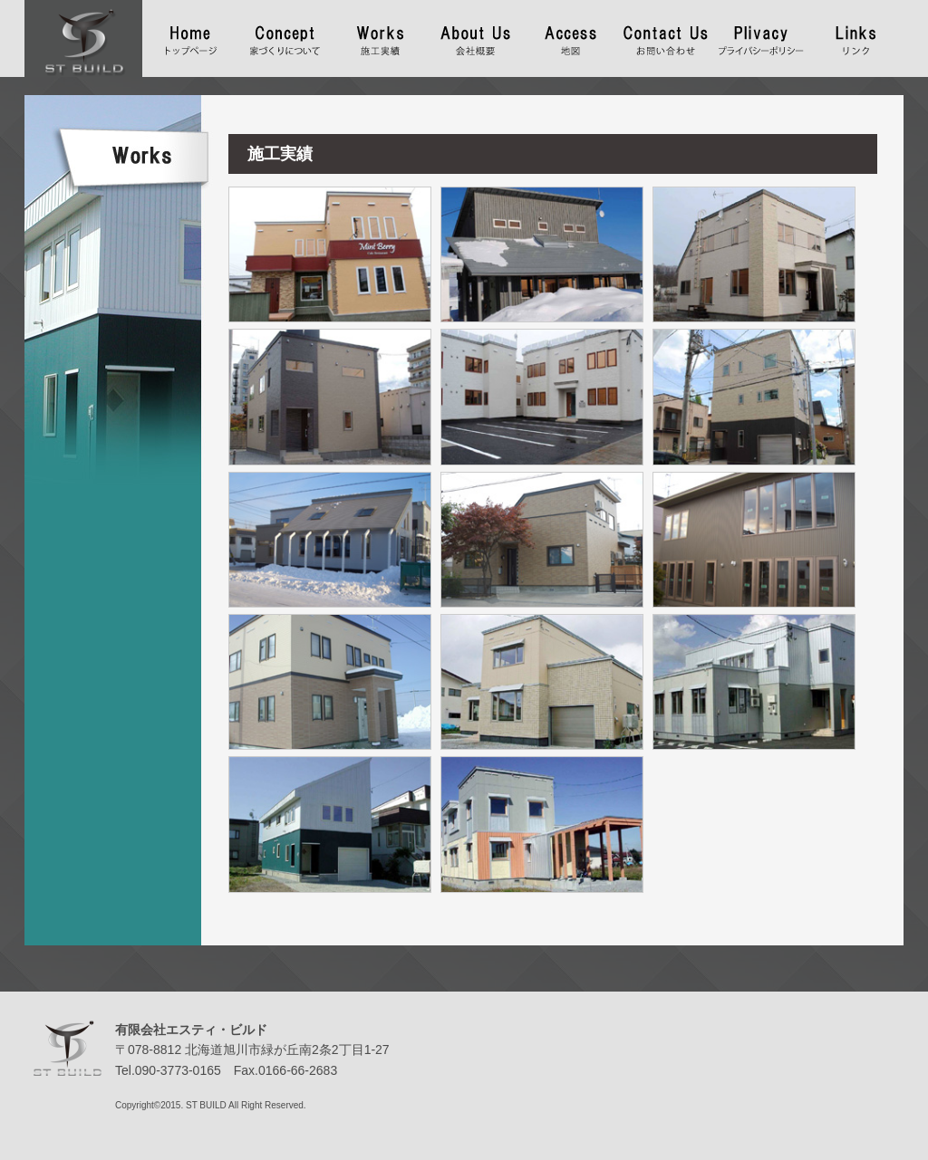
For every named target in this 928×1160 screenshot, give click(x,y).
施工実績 (380, 34)
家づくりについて (285, 34)
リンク (856, 34)
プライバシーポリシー (760, 34)
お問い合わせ (665, 34)
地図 (570, 34)
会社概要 (475, 34)
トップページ (189, 34)
